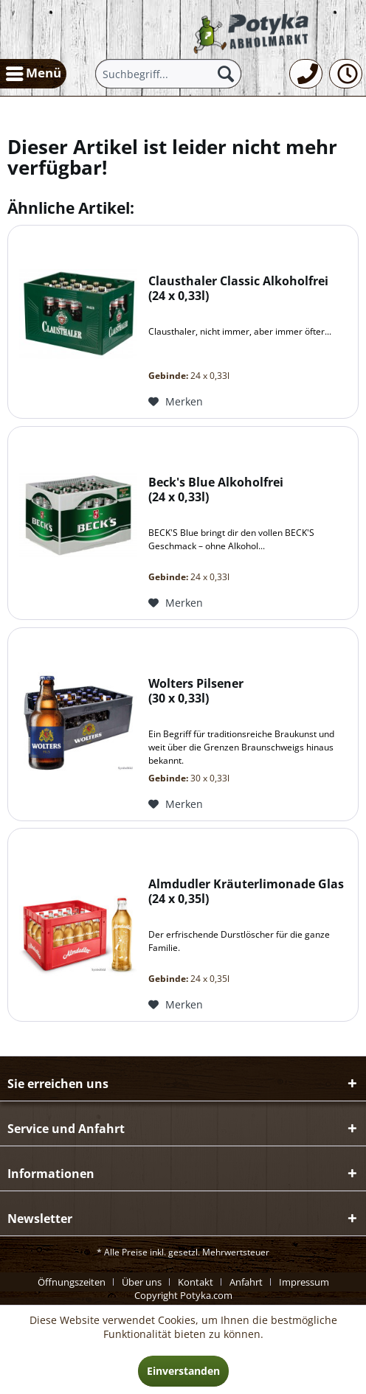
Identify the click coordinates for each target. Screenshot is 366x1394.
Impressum (304, 1282)
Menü (33, 71)
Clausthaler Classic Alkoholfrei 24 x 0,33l (238, 288)
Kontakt (195, 1282)
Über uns (142, 1282)
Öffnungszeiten (72, 1282)
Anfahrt (246, 1282)
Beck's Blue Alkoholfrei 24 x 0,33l (215, 490)
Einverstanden (183, 1371)
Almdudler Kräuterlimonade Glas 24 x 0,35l (246, 892)
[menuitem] (33, 73)
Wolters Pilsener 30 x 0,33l (196, 691)
